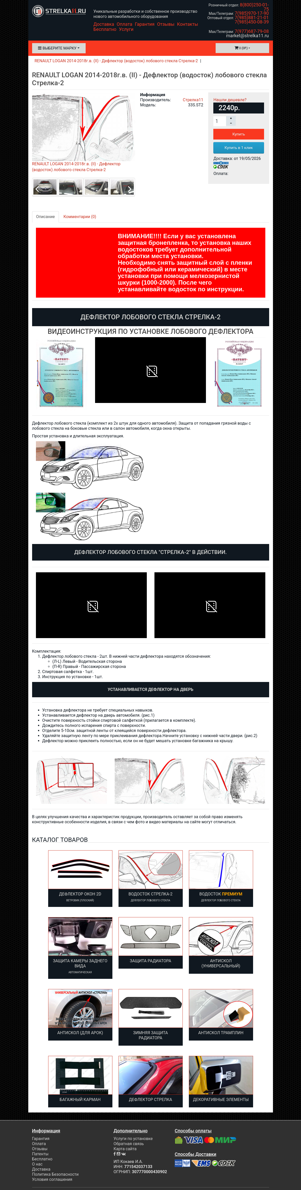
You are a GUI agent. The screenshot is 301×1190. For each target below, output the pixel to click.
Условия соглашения (52, 1179)
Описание (45, 216)
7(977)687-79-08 (252, 31)
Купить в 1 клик (239, 147)
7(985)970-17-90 (252, 13)
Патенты (40, 1153)
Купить (238, 134)
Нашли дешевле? (229, 99)
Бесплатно (105, 29)
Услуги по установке (133, 1138)
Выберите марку (57, 48)
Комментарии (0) (79, 216)
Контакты (187, 24)
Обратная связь (128, 1143)
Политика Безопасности (55, 1174)
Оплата (124, 24)
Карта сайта (124, 1148)
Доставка (104, 24)
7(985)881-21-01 (252, 17)
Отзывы (165, 24)
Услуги (126, 29)
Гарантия (144, 24)
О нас (37, 1164)
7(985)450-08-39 (252, 21)
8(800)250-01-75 (254, 7)
